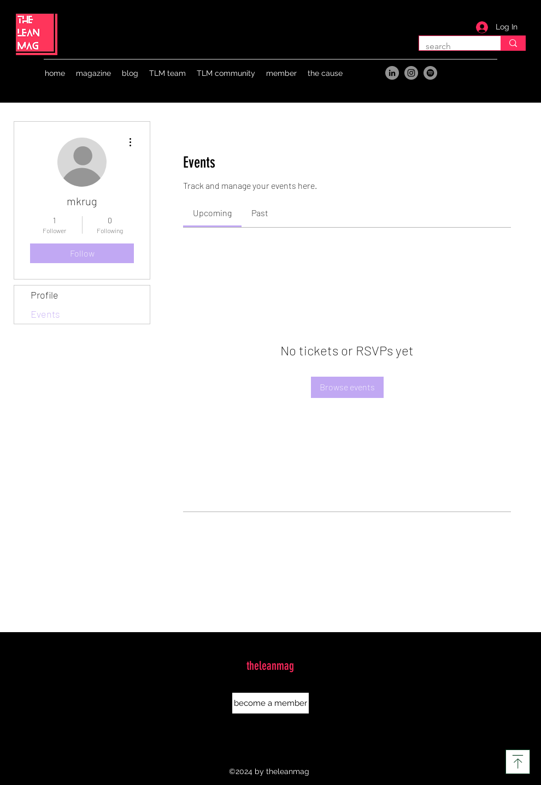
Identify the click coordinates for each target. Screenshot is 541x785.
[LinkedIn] (392, 73)
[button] (93, 73)
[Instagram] (411, 73)
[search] (513, 43)
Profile (44, 295)
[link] (212, 212)
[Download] (517, 762)
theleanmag (270, 665)
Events (45, 314)
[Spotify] (430, 73)
